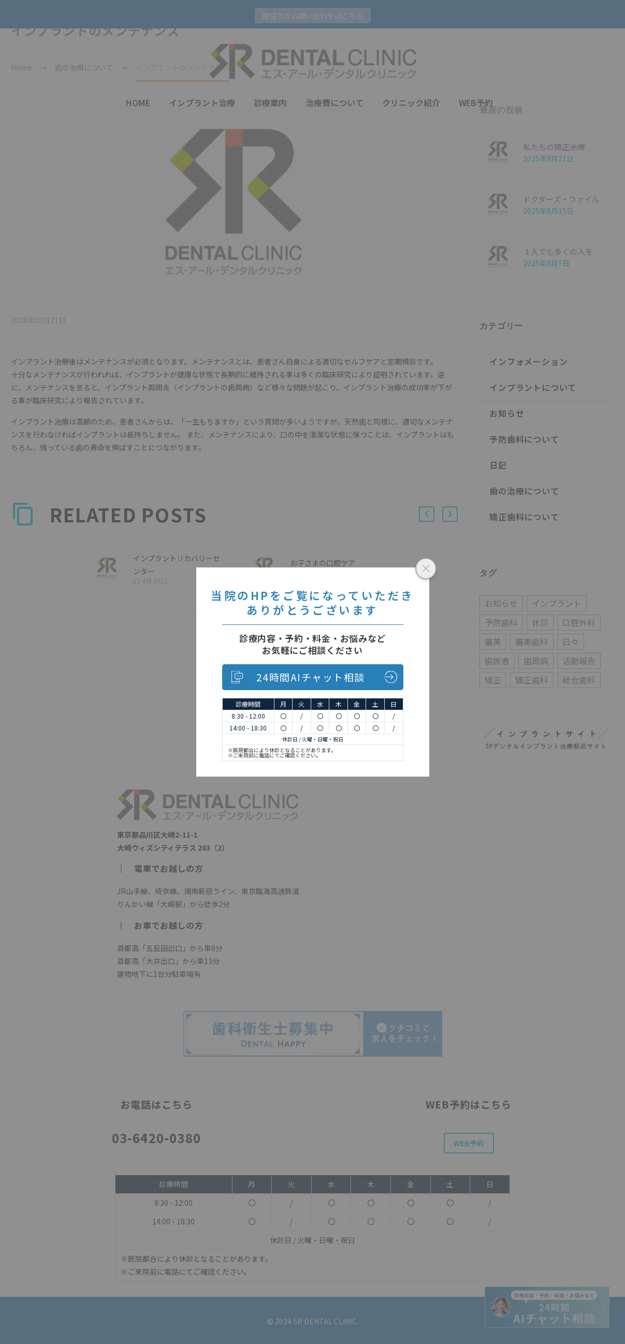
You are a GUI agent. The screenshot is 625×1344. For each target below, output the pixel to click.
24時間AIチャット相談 (310, 677)
